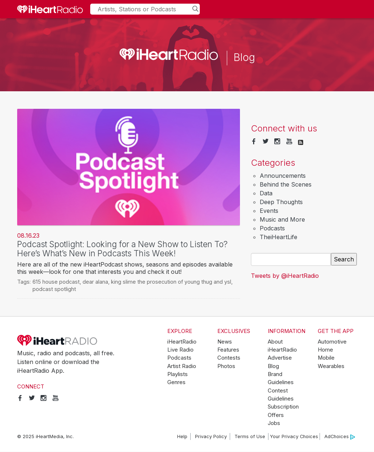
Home (325, 349)
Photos (226, 366)
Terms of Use (249, 436)
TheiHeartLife (278, 237)
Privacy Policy (211, 436)
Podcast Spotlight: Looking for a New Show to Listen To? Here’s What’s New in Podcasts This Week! (122, 248)
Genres (176, 382)
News (224, 341)
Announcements (283, 175)
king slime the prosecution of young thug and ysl (171, 282)
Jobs (274, 423)
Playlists (177, 374)
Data (266, 193)
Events (269, 210)
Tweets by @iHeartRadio (285, 275)
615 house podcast (56, 282)
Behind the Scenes (286, 184)
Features (228, 349)
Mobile (326, 358)
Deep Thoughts (281, 202)
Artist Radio (181, 366)
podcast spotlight (54, 289)
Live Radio (180, 349)
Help (182, 436)
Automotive (332, 341)
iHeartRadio (57, 340)
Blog (273, 366)
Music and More (282, 219)
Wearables (331, 366)
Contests (228, 358)
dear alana (95, 282)
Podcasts (272, 228)
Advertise (280, 358)
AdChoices (339, 437)
